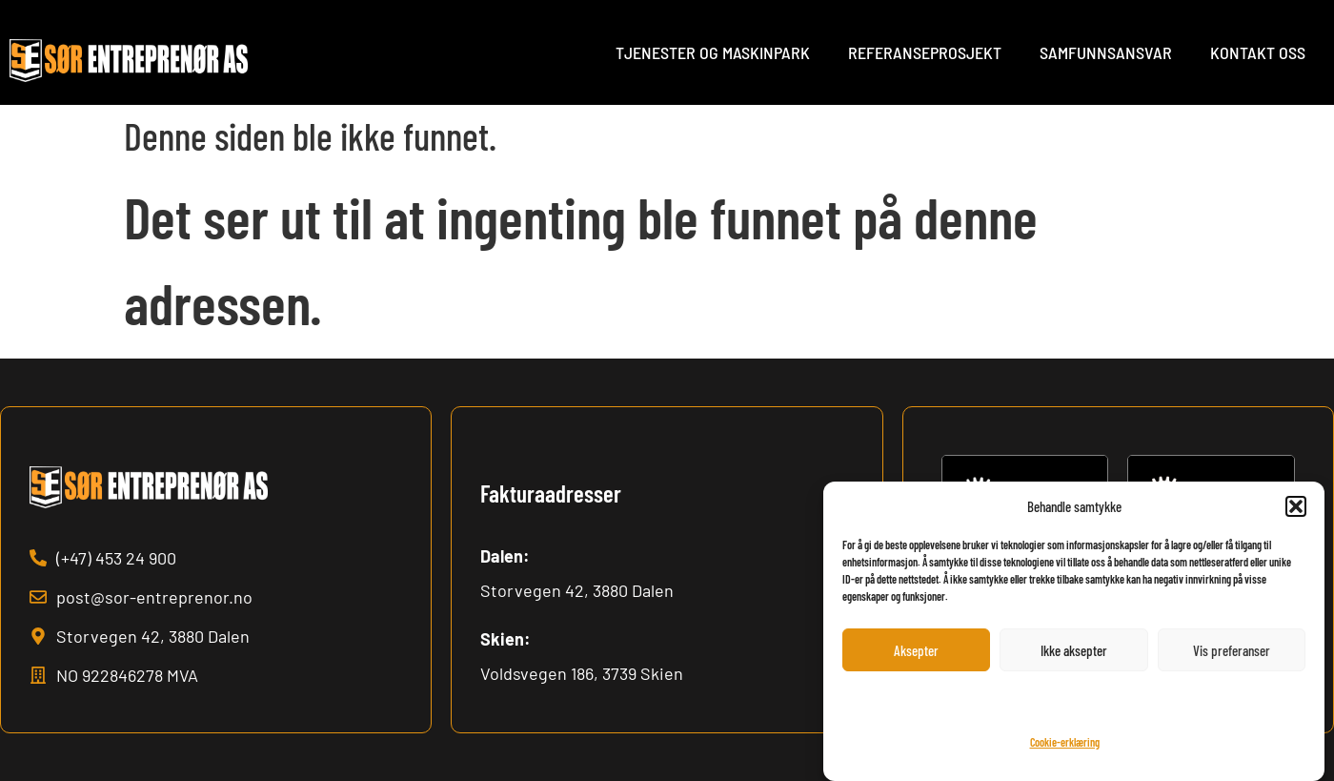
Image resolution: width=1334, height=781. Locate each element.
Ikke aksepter (1074, 650)
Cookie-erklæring (1065, 742)
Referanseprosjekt (924, 52)
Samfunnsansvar (1106, 52)
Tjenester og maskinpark (713, 52)
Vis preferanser (1231, 650)
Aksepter (916, 650)
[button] (1295, 506)
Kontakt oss (1257, 52)
